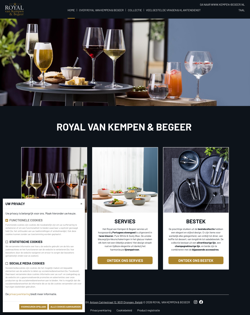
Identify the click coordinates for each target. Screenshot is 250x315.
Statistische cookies (25, 242)
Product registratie (148, 310)
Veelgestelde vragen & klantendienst (173, 10)
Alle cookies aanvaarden (65, 306)
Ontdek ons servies (125, 260)
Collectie (135, 10)
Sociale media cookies (26, 263)
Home (71, 10)
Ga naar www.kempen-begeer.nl (222, 4)
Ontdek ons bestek (195, 260)
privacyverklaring (19, 294)
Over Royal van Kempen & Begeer (101, 10)
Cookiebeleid (124, 310)
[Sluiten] (81, 203)
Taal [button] (241, 10)
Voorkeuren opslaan (33, 306)
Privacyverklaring (100, 310)
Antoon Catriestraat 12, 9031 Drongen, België (116, 302)
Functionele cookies (26, 220)
